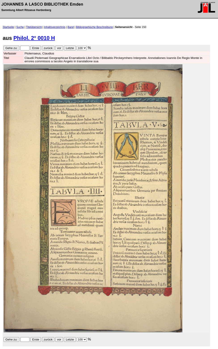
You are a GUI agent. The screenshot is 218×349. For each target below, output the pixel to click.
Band (71, 27)
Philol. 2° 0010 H (34, 38)
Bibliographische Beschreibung (94, 27)
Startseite (8, 27)
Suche (20, 27)
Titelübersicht (34, 27)
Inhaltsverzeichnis (54, 27)
